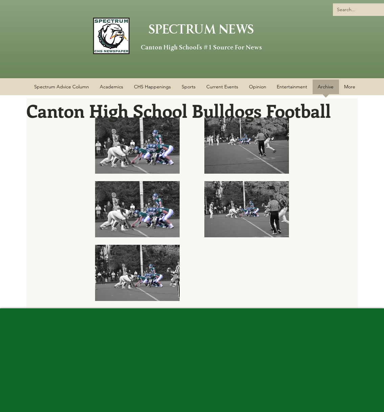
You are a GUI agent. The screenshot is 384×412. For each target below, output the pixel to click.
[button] (152, 89)
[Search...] (360, 9)
